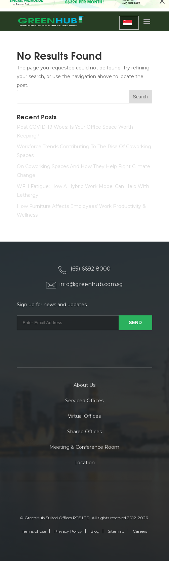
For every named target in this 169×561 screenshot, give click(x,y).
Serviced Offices (84, 401)
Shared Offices (84, 432)
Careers (140, 531)
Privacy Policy (68, 531)
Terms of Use (34, 531)
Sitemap (116, 531)
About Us (84, 385)
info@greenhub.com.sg (91, 284)
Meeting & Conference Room (84, 447)
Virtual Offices (84, 416)
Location (84, 463)
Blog (94, 531)
